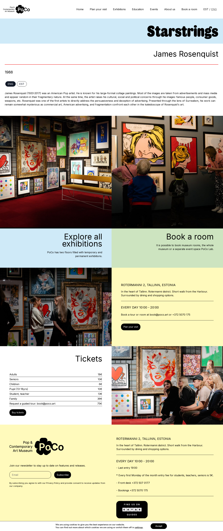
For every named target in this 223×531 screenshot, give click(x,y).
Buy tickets (18, 412)
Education (138, 9)
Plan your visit (98, 9)
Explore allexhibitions (82, 240)
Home (80, 9)
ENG (214, 9)
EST (205, 9)
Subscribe (63, 474)
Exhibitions (119, 9)
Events (154, 9)
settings (139, 527)
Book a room (189, 9)
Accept (158, 526)
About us (169, 9)
